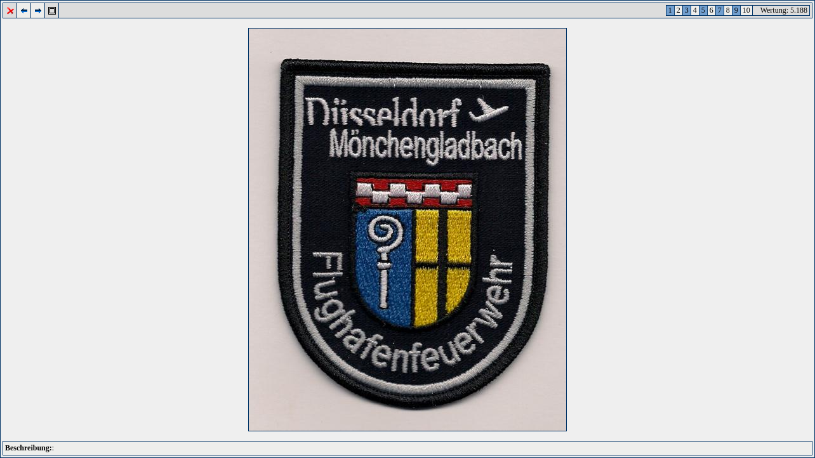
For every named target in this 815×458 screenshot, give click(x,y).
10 (746, 10)
